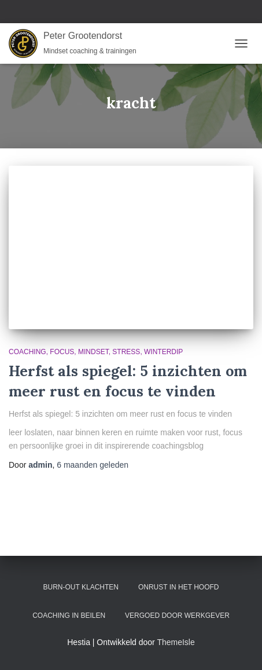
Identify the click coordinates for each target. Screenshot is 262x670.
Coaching (27, 352)
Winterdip (163, 352)
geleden (92, 464)
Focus (62, 352)
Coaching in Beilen (68, 615)
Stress (126, 352)
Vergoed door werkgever (177, 615)
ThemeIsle (175, 642)
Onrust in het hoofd (178, 587)
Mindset (93, 352)
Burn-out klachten (81, 587)
